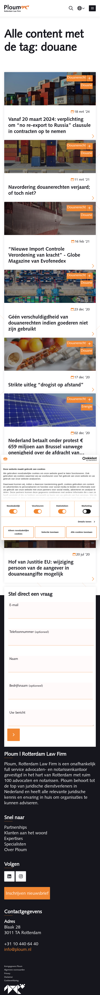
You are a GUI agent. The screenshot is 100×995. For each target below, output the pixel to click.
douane (86, 85)
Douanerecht (76, 77)
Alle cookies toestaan (81, 532)
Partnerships (15, 827)
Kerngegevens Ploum (13, 966)
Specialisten (15, 843)
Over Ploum (15, 849)
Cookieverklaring (11, 980)
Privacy (7, 973)
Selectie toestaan (50, 532)
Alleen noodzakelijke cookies (18, 532)
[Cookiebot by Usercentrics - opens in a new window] (84, 459)
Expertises (13, 838)
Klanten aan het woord (25, 832)
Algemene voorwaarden (14, 969)
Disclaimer (8, 977)
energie (87, 406)
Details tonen (84, 521)
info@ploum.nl (17, 949)
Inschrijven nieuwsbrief (27, 893)
